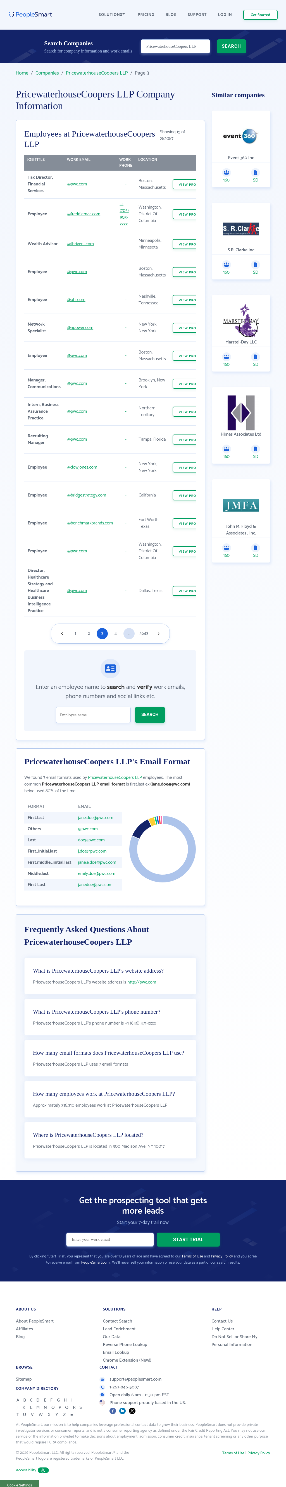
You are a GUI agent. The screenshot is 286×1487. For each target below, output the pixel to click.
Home (22, 73)
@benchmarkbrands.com (90, 523)
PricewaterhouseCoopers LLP (97, 73)
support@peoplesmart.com (130, 1379)
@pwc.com (77, 184)
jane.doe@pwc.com (95, 818)
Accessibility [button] (32, 1470)
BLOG (171, 15)
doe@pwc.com (91, 840)
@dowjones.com (82, 467)
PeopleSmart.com (95, 1262)
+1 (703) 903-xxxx (124, 214)
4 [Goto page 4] (116, 633)
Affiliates (24, 1329)
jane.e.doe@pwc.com (97, 862)
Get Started (260, 15)
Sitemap (24, 1379)
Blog (20, 1337)
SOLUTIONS (112, 15)
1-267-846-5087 (119, 1387)
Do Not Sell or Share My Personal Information (234, 1340)
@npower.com (80, 327)
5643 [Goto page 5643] (143, 633)
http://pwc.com (141, 982)
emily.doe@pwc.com (96, 873)
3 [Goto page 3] (102, 633)
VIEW (191, 184)
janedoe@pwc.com (95, 885)
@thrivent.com (80, 244)
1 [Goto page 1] (75, 633)
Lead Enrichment (119, 1329)
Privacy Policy (222, 1256)
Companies (47, 73)
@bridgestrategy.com (86, 495)
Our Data (111, 1337)
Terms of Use (192, 1256)
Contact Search (117, 1321)
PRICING (146, 15)
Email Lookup (116, 1352)
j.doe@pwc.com (92, 851)
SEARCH (231, 46)
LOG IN (225, 15)
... (129, 633)
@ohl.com (76, 300)
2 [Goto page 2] (89, 633)
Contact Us (222, 1321)
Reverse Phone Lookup (125, 1344)
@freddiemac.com (83, 214)
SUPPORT (197, 15)
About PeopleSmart (35, 1321)
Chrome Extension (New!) (127, 1360)
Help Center (222, 1329)
